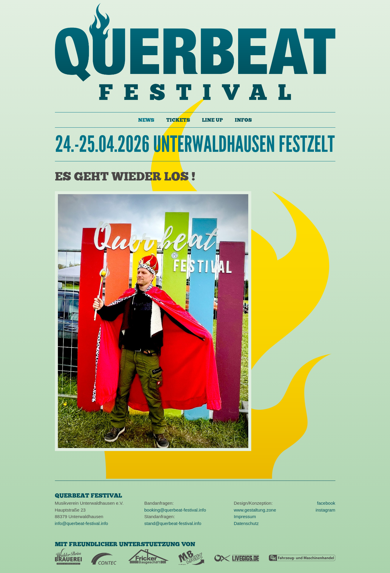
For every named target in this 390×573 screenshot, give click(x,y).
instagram (325, 509)
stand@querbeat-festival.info (172, 523)
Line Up (212, 120)
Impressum (245, 516)
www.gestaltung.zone (255, 509)
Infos (243, 120)
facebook (326, 503)
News (146, 120)
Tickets (178, 120)
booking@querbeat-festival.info (175, 509)
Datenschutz (246, 523)
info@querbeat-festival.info (81, 523)
